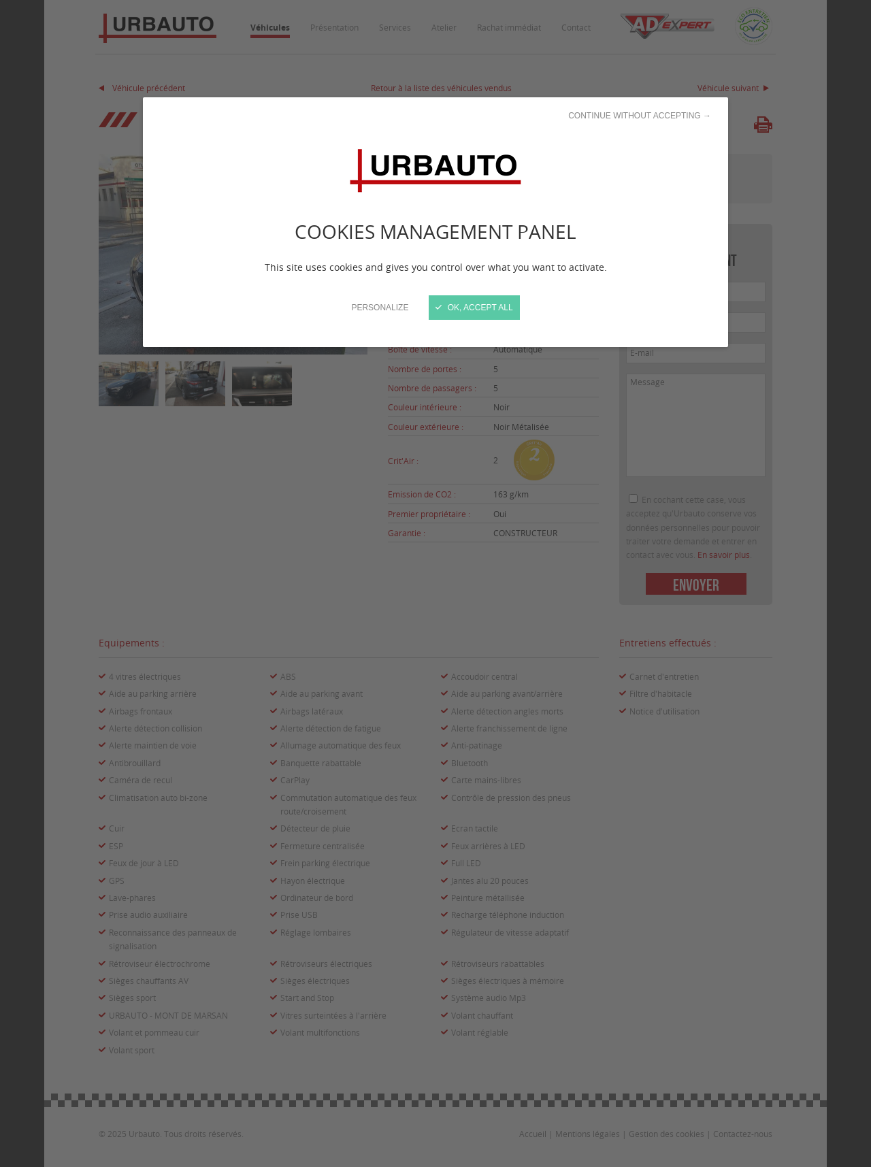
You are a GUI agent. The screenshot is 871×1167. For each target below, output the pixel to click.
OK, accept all (474, 307)
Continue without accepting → (639, 115)
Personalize (379, 307)
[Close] (435, 583)
